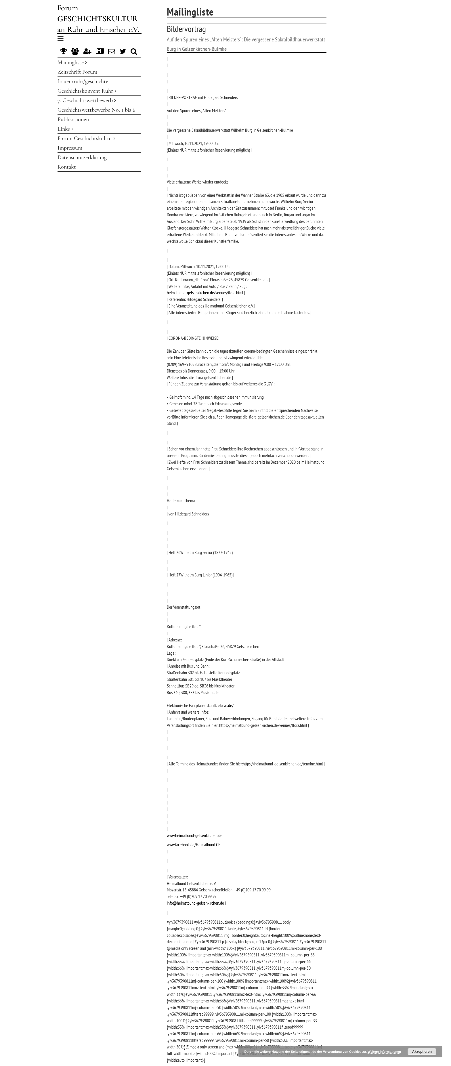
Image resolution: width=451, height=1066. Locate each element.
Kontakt (67, 166)
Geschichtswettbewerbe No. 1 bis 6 (96, 109)
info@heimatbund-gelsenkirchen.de (195, 903)
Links (65, 128)
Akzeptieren (422, 1052)
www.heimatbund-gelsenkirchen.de (194, 835)
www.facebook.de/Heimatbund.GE (193, 844)
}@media (191, 1047)
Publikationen (73, 119)
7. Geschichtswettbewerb (87, 100)
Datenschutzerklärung (82, 157)
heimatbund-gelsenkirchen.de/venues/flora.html (205, 292)
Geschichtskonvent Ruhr (87, 90)
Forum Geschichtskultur (86, 138)
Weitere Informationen (384, 1051)
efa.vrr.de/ (226, 705)
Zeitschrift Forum (77, 71)
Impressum (70, 147)
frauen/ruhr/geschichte (83, 81)
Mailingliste (72, 62)
